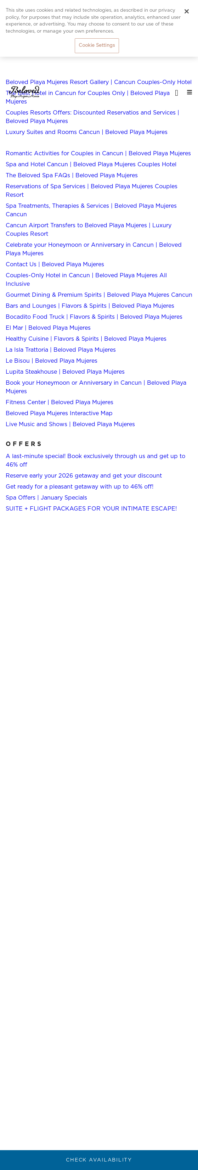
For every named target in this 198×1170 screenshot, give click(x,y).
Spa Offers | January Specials (46, 498)
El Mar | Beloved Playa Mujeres (48, 328)
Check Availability (99, 1160)
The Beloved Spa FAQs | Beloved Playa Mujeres (72, 175)
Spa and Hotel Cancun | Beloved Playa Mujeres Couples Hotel (91, 164)
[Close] (186, 11)
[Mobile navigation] (187, 92)
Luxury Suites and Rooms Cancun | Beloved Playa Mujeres (87, 132)
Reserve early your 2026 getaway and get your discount (84, 476)
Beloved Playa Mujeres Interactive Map (59, 413)
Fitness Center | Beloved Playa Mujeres (59, 402)
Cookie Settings (97, 45)
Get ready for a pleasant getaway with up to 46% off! (79, 487)
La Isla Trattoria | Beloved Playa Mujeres (61, 350)
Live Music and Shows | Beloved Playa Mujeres (70, 424)
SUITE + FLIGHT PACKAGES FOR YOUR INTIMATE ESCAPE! (91, 509)
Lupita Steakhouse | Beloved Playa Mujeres (65, 372)
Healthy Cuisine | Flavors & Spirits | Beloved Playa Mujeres (86, 339)
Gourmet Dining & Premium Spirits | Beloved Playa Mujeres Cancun (99, 295)
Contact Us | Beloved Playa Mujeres (55, 264)
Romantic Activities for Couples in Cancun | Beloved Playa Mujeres (98, 153)
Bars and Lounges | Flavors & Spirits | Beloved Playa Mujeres (90, 306)
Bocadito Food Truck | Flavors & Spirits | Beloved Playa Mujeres (94, 317)
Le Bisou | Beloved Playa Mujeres (51, 361)
